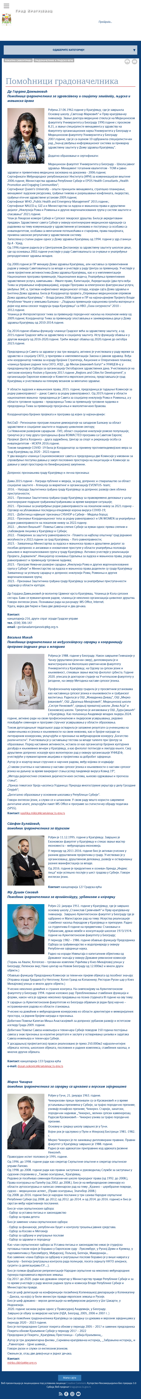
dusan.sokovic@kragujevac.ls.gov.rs (40, 1066)
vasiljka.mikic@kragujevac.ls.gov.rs (42, 813)
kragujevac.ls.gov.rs (80, 1387)
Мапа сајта (69, 1378)
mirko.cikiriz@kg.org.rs (22, 1363)
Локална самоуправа (18, 61)
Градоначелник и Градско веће (54, 61)
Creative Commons (76, 1383)
